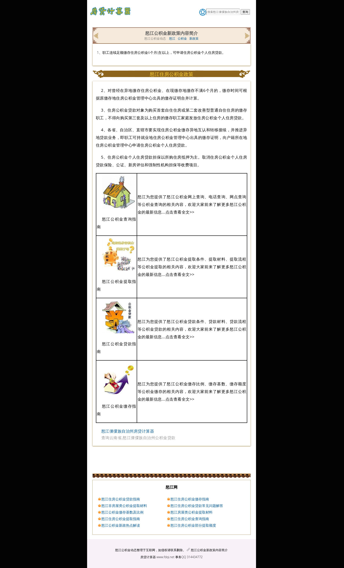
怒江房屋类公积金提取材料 (191, 512)
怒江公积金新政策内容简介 (209, 550)
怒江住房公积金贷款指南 (120, 499)
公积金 (182, 38)
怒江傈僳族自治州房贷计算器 (127, 431)
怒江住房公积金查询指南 (189, 518)
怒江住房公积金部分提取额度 (193, 525)
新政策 (194, 38)
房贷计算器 (148, 557)
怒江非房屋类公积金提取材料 (124, 505)
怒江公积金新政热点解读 (120, 525)
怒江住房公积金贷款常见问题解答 (196, 505)
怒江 (172, 38)
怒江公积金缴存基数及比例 (122, 512)
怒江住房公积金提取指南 (120, 518)
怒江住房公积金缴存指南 (189, 499)
